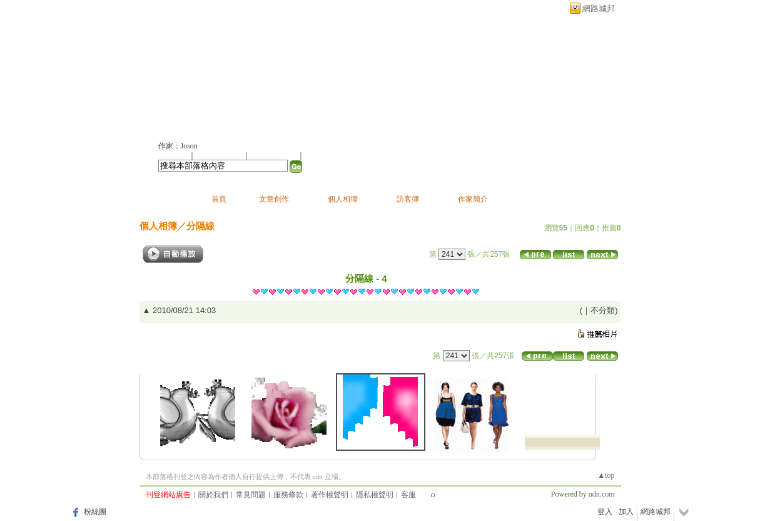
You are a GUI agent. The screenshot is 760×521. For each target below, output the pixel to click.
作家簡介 (473, 199)
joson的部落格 (207, 72)
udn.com (602, 494)
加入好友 (173, 155)
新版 (302, 72)
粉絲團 (95, 511)
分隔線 (200, 225)
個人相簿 (343, 199)
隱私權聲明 (374, 494)
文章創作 (274, 199)
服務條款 (288, 494)
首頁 (218, 199)
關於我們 (213, 494)
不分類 (602, 310)
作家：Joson (178, 146)
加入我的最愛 (274, 155)
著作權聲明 (329, 494)
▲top (605, 475)
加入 (626, 511)
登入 (604, 511)
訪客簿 (408, 199)
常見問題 (251, 494)
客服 (408, 494)
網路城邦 (598, 8)
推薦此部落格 (220, 155)
